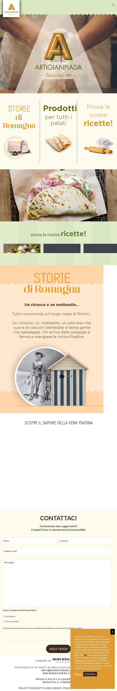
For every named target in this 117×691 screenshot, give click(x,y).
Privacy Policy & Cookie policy (58, 679)
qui (85, 655)
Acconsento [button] (90, 674)
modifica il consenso (58, 682)
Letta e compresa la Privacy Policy (20, 610)
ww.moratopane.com (58, 673)
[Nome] (29, 541)
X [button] (112, 631)
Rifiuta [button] (78, 674)
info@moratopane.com (58, 670)
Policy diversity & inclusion (40, 688)
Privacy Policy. (77, 628)
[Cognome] (85, 541)
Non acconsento (12, 621)
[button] (113, 5)
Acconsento (10, 616)
